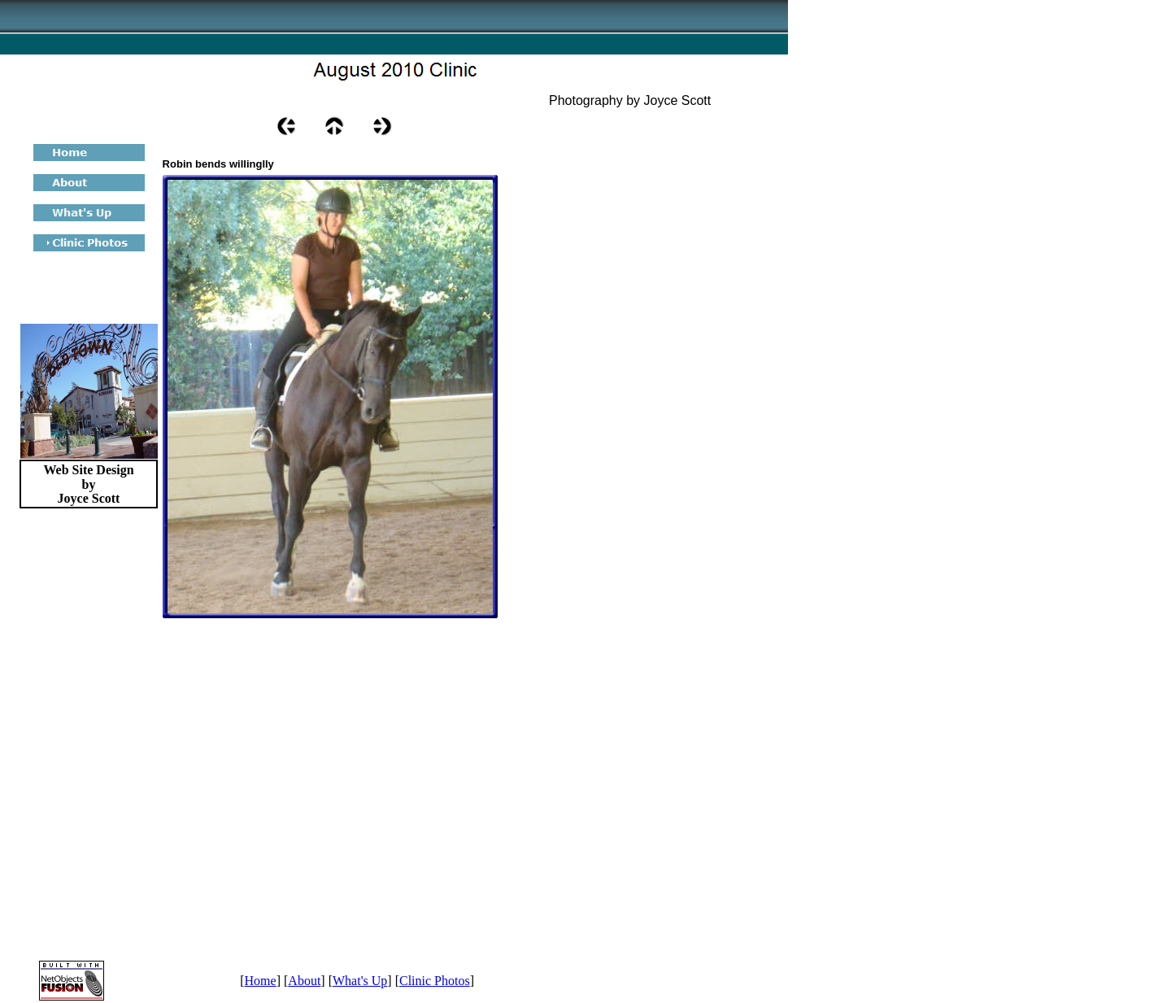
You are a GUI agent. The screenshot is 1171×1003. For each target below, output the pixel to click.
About (304, 981)
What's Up (360, 981)
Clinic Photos (434, 981)
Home (260, 981)
